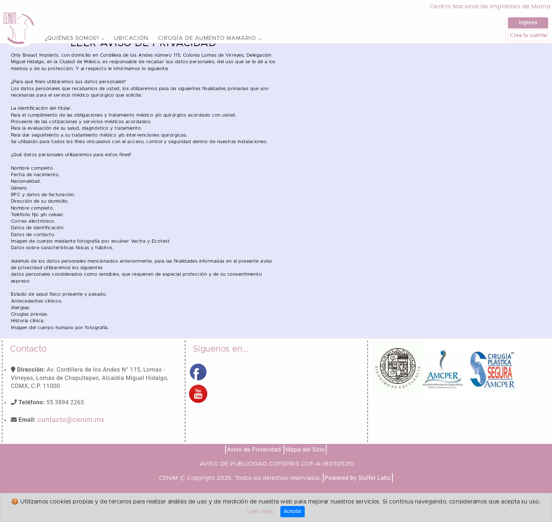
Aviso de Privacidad (254, 465)
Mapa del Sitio (305, 465)
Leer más (260, 511)
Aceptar (292, 511)
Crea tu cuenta (528, 35)
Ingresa (528, 22)
